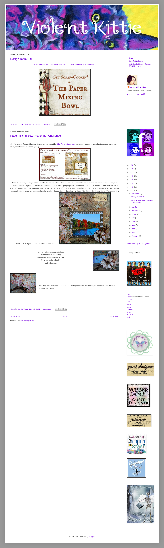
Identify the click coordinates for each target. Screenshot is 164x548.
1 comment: (46, 124)
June (133, 221)
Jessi (128, 302)
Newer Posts (15, 317)
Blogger (91, 536)
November (136, 194)
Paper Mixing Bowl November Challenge (35, 135)
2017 (132, 172)
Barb (128, 294)
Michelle (130, 314)
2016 (132, 176)
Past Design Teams (136, 61)
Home (65, 317)
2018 (132, 169)
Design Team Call (21, 59)
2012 (132, 191)
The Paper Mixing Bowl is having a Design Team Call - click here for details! (64, 64)
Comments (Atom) (27, 321)
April (134, 229)
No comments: (47, 309)
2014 (132, 183)
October (135, 207)
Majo (129, 317)
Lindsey (130, 309)
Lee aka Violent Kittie (137, 87)
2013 (132, 187)
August (134, 214)
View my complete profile (136, 94)
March (134, 232)
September (136, 211)
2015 (132, 180)
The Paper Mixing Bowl (66, 144)
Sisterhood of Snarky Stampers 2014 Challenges (140, 65)
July (133, 218)
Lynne (129, 312)
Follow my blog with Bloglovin (138, 244)
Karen (129, 304)
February (135, 236)
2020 (132, 165)
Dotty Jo (130, 319)
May (133, 225)
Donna (129, 299)
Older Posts (114, 317)
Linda (129, 307)
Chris (129, 297)
